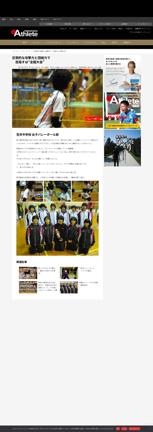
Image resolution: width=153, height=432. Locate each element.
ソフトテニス (90, 25)
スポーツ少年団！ (105, 7)
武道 (113, 25)
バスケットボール (54, 25)
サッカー (36, 25)
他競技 (126, 25)
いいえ (124, 428)
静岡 (4, 2)
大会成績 (49, 7)
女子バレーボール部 (94, 50)
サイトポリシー (143, 7)
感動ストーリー (86, 11)
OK (118, 428)
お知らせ (62, 11)
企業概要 (124, 7)
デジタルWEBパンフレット (140, 15)
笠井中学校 (83, 50)
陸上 (104, 25)
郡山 (19, 2)
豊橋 (27, 2)
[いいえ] (150, 429)
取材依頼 (68, 7)
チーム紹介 (73, 11)
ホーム (15, 34)
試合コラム (98, 11)
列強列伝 (129, 11)
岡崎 (35, 2)
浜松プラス (45, 2)
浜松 (11, 2)
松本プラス (58, 2)
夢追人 (120, 11)
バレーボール (72, 25)
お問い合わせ (86, 7)
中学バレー (74, 50)
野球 (24, 25)
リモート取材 (110, 11)
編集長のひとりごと (142, 11)
